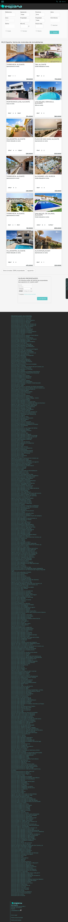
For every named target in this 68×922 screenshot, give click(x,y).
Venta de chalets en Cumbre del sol (20, 497)
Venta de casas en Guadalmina (19, 789)
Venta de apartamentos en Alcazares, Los (22, 485)
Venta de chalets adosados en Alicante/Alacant (23, 700)
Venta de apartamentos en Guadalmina (21, 448)
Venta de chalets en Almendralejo (20, 826)
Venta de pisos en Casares (18, 539)
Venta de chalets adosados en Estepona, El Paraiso (24, 424)
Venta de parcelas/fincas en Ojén (20, 586)
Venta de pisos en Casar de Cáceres (20, 441)
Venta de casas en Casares (18, 384)
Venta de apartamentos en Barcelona (21, 864)
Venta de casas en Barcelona (18, 576)
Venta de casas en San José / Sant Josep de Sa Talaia (25, 637)
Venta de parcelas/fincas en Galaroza (21, 849)
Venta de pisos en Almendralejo (19, 425)
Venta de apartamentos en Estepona (21, 327)
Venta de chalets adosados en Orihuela (21, 530)
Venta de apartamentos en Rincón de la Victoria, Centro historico (28, 612)
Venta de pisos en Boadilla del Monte (21, 726)
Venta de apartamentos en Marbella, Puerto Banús (24, 335)
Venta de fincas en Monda (18, 895)
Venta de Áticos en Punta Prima (19, 696)
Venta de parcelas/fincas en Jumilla (20, 809)
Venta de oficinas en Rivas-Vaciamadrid (21, 797)
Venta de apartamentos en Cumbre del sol (22, 465)
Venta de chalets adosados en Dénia (21, 542)
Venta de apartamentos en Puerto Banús (22, 337)
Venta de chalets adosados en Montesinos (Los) (23, 658)
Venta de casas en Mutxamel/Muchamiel (22, 450)
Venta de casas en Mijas (17, 469)
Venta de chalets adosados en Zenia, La (21, 633)
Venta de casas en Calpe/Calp (19, 619)
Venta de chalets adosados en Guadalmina (22, 443)
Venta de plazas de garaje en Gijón (20, 796)
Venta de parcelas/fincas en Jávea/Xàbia (21, 381)
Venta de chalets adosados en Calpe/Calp (22, 345)
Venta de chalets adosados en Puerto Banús (23, 779)
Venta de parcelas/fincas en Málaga (20, 807)
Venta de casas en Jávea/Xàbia (19, 782)
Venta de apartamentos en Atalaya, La (21, 514)
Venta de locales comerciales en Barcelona (22, 717)
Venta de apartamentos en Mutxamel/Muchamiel (24, 766)
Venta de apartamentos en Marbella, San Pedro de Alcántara (27, 386)
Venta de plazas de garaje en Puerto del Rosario (24, 339)
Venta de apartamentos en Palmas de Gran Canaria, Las (26, 656)
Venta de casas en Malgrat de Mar (20, 784)
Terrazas (23, 31)
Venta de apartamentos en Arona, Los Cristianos (24, 870)
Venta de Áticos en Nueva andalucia (20, 399)
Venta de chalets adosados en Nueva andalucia (23, 331)
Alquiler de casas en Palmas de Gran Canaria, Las (24, 404)
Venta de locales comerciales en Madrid (21, 391)
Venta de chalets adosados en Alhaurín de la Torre (24, 548)
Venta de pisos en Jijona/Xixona (19, 760)
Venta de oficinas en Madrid (18, 751)
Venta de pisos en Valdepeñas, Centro (21, 484)
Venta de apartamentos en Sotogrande (21, 816)
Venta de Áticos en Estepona (18, 357)
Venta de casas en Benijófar (18, 598)
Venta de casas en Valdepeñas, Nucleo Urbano (23, 839)
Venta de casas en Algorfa (18, 415)
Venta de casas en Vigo (17, 711)
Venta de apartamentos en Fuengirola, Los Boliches (25, 505)
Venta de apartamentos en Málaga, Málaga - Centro (25, 398)
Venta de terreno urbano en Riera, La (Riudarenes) (24, 676)
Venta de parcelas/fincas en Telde (20, 756)
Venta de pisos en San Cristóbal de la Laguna (23, 607)
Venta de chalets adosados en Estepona (21, 330)
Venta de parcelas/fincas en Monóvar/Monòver (23, 480)
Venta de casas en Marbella (18, 365)
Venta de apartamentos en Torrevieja (21, 319)
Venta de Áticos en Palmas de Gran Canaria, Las (23, 824)
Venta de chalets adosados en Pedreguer (22, 478)
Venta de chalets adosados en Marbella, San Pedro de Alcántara (28, 403)
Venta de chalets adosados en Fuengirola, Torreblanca (25, 834)
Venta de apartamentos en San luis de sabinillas (24, 495)
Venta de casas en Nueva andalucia (20, 359)
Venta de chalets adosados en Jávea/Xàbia (22, 351)
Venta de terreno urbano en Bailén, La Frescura (23, 494)
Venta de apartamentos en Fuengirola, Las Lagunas (25, 462)
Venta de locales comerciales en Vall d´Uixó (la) (23, 671)
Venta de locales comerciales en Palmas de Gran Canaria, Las (27, 366)
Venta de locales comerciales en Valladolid (22, 647)
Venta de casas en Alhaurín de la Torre (21, 707)
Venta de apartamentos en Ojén (19, 433)
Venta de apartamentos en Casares (20, 380)
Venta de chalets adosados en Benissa (21, 439)
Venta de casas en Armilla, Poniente (20, 577)
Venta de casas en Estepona (18, 347)
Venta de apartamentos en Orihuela (20, 410)
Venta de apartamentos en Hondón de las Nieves (24, 652)
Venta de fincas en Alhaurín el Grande (21, 581)
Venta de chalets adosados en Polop (20, 532)
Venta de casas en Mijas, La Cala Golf (21, 710)
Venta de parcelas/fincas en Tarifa (20, 673)
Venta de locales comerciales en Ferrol (21, 502)
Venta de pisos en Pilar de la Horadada (21, 681)
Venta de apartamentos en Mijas (19, 416)
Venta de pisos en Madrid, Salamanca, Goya (22, 764)
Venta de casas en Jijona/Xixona (19, 573)
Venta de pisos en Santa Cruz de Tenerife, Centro (24, 765)
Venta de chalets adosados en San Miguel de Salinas (25, 488)
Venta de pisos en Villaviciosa (19, 762)
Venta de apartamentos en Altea (19, 688)
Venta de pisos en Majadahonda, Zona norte (23, 557)
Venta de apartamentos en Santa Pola (21, 528)
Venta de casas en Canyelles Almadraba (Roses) (23, 534)
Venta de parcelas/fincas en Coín (19, 472)
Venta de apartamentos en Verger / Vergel (22, 767)
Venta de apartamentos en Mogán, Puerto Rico (23, 611)
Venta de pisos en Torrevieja (18, 420)
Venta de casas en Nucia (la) (18, 886)
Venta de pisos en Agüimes (18, 859)
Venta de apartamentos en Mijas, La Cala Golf (23, 731)
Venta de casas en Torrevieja (18, 356)
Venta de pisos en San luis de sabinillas (21, 558)
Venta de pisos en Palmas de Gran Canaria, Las (23, 325)
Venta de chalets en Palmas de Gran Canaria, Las (24, 411)
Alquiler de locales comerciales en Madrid (22, 498)
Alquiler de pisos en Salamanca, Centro (21, 463)
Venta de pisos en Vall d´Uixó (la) (20, 812)
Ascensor (54, 25)
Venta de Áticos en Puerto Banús (20, 561)
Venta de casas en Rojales (18, 370)
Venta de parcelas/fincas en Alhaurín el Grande (23, 648)
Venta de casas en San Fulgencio (20, 621)
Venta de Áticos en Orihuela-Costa (20, 822)
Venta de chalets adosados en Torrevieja (21, 369)
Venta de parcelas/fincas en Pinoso (20, 375)
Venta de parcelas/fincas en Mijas (20, 459)
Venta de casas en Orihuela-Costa (20, 888)
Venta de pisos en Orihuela (18, 811)
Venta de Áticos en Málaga (18, 540)
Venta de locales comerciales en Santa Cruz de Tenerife (25, 801)
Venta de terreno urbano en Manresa (21, 851)
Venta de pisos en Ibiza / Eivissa (19, 588)
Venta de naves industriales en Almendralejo (23, 720)
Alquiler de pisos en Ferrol (18, 626)
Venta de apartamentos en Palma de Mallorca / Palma (25, 691)
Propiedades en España (21, 316)
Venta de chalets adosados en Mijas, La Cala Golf (24, 436)
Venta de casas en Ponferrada (19, 639)
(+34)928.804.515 (16, 910)
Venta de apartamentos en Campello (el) (22, 591)
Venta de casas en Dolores (18, 742)
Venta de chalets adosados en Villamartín (22, 418)
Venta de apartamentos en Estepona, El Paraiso (23, 866)
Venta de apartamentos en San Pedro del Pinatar (24, 732)
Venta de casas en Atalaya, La (19, 668)
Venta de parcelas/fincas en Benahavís (21, 376)
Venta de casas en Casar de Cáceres (20, 453)
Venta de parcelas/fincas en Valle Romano (22, 722)
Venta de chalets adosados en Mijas (20, 340)
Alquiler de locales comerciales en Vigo (21, 582)
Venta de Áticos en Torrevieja (18, 467)
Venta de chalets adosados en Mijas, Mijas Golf (23, 549)
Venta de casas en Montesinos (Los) (20, 743)
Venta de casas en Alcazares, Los (19, 747)
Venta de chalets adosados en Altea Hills (22, 874)
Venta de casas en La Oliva (18, 564)
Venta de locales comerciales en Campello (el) (23, 799)
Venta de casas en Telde (17, 454)
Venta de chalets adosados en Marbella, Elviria (23, 413)
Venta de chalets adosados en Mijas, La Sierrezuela (24, 835)
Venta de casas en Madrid (18, 334)
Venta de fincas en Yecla (17, 602)
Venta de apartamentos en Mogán (20, 654)
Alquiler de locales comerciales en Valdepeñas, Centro (25, 643)
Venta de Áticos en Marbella (18, 468)
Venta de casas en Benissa (18, 780)
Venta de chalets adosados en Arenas (21, 617)
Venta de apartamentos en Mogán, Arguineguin (24, 594)
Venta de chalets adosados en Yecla (20, 663)
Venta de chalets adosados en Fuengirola (22, 562)
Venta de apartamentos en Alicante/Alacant (22, 346)
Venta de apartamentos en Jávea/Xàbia (21, 559)
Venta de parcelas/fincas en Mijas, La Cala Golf (23, 721)
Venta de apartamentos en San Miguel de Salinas (24, 428)
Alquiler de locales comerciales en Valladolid (23, 715)
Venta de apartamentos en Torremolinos (22, 396)
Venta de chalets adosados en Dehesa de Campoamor (25, 875)
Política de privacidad (30, 294)
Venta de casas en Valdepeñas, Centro (21, 638)
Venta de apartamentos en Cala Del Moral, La (23, 389)
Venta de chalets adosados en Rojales (21, 572)
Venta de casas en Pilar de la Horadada (21, 350)
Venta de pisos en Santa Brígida (19, 606)
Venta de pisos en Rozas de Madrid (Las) (21, 629)
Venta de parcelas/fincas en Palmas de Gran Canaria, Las (26, 537)
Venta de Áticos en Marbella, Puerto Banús (22, 529)
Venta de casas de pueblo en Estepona (21, 891)
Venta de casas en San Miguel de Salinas (22, 451)
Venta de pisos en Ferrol (17, 426)
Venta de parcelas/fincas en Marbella (21, 482)
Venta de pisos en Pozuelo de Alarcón (21, 861)
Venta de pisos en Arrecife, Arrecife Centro (22, 628)
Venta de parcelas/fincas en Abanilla (20, 723)
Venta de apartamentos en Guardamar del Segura (24, 349)
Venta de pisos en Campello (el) (19, 678)
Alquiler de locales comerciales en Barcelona (23, 713)
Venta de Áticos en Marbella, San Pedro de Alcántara (25, 825)
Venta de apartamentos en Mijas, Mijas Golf (22, 771)
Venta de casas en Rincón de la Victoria (21, 842)
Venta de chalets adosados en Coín (20, 489)
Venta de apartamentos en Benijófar (21, 464)
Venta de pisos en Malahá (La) (19, 538)
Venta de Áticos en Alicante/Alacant (20, 733)
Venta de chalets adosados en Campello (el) (22, 740)
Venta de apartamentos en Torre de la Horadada (24, 815)
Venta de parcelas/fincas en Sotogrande (21, 438)
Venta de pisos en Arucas (17, 651)
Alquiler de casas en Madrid (18, 363)
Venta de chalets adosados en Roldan (21, 881)
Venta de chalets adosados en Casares (21, 519)
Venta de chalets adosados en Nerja (20, 533)
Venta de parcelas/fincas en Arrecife (20, 806)
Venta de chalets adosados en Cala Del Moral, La (24, 518)
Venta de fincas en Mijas (17, 792)
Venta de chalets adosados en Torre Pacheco (23, 662)
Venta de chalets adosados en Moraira (21, 430)
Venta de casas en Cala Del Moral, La (20, 708)
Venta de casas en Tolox (17, 790)
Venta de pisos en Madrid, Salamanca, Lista (22, 525)
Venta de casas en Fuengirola (19, 455)
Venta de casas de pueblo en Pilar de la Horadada (24, 712)
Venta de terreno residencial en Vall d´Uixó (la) (23, 677)
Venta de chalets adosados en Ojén (20, 636)
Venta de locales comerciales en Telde (21, 847)
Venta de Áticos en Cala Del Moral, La (21, 697)
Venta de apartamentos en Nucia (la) (21, 592)
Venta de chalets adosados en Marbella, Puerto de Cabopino (27, 879)
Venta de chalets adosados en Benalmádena (23, 341)
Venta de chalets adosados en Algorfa (21, 434)
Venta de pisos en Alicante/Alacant (20, 354)
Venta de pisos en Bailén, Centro (19, 683)
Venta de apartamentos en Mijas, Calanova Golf (23, 817)
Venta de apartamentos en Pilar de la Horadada (23, 364)
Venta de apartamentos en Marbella (20, 322)
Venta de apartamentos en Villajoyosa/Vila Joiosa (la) (25, 373)
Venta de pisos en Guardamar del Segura (22, 854)
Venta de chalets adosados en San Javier (22, 883)
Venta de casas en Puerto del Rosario (21, 522)
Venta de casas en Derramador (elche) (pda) (23, 781)
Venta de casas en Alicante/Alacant (20, 508)
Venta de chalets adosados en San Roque (22, 616)
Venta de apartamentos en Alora (19, 631)
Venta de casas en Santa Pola (19, 520)
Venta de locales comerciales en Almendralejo (23, 554)
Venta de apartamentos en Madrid (20, 429)
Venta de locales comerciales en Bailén (21, 846)
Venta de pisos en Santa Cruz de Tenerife (22, 686)
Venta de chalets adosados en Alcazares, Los (23, 550)
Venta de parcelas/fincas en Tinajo (20, 757)
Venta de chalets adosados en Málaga (21, 408)
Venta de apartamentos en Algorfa (20, 687)
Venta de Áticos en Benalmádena (20, 390)
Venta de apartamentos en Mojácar (20, 609)
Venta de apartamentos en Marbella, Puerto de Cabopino (26, 515)
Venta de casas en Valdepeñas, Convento (22, 786)
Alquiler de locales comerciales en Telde (21, 795)
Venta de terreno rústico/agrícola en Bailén (22, 587)
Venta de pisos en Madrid (18, 504)
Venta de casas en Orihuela (18, 394)
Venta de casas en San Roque (19, 785)
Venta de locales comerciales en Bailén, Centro (23, 753)
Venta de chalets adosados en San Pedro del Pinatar (25, 563)
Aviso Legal (14, 915)
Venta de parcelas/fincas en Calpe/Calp (21, 503)
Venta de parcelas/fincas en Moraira (20, 672)
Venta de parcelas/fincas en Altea (20, 804)
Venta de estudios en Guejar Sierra (20, 547)
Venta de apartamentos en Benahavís (21, 321)
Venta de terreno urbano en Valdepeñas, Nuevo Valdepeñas (27, 568)
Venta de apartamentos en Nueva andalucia (23, 320)
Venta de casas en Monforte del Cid (20, 885)
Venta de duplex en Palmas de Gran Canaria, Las (24, 821)
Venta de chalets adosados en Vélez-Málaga (22, 837)
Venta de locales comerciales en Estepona (22, 555)
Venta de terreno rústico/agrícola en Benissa (23, 483)
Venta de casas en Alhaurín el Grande (21, 599)
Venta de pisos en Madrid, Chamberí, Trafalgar (23, 727)
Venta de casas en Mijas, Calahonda (20, 479)
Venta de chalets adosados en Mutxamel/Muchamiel (25, 830)
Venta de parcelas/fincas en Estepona (21, 378)
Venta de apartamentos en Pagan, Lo (21, 774)
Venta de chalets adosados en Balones (21, 701)
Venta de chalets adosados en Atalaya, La (22, 660)
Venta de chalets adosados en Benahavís (22, 329)
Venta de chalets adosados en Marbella (21, 332)
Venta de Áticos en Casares (18, 613)
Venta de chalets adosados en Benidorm (22, 737)
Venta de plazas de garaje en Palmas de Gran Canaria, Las (26, 583)
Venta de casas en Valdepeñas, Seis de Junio (23, 787)
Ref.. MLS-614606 (54, 210)
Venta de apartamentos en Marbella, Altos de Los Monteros (27, 730)
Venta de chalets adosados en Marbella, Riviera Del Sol (25, 618)
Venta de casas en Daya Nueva (19, 884)
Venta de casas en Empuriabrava (20, 624)
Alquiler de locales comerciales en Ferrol (22, 644)
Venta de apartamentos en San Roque (21, 692)
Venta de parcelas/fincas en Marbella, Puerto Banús (24, 759)
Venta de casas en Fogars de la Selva (21, 623)
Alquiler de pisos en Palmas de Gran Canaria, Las (24, 552)
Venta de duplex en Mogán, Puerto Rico (21, 820)
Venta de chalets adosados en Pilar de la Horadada (24, 507)
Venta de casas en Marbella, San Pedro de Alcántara (25, 579)
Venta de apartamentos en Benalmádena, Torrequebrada (26, 657)
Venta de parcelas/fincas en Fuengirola (21, 850)
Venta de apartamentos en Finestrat (20, 393)
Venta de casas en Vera (17, 440)
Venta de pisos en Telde (17, 385)
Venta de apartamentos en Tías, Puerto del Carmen (24, 728)
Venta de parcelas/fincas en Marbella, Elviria (22, 649)
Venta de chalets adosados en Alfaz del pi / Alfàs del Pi (25, 873)
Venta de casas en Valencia (18, 791)
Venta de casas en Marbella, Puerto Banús (22, 409)
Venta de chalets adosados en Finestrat (21, 361)
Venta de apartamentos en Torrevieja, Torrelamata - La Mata (27, 690)
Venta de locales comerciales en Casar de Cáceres (24, 800)
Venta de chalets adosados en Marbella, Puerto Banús (25, 371)
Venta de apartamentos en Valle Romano (22, 868)
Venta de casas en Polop (17, 444)
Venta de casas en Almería (18, 622)
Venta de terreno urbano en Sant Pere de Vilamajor (24, 852)
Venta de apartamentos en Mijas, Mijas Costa (23, 477)
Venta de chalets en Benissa (18, 736)
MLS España (14, 905)
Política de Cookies (16, 920)
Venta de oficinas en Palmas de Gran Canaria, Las (24, 553)
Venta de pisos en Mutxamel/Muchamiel (22, 680)
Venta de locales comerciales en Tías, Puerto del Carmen (26, 493)
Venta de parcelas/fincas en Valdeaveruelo (22, 755)
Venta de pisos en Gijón (17, 856)
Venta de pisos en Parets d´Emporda (21, 421)
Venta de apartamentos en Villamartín (21, 460)
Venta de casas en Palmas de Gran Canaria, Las (23, 324)
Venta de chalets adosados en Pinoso (21, 702)
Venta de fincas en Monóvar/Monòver (21, 893)
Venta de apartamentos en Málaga (20, 336)
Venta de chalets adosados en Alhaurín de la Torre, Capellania (27, 831)
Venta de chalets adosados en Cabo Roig (22, 597)
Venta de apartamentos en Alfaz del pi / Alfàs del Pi (24, 863)
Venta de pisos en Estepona (18, 379)
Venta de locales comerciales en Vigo (21, 567)
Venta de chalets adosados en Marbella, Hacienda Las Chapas (27, 703)
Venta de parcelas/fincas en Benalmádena (22, 524)
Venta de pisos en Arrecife (18, 860)
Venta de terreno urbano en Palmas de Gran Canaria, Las (26, 544)
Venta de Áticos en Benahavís (19, 449)
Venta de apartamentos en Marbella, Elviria (22, 423)
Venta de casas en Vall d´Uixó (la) (20, 889)
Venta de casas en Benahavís (18, 509)
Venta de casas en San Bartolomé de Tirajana (23, 706)
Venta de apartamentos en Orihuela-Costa (22, 513)
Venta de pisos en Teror (17, 589)
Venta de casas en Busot (17, 705)
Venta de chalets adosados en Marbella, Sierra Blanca (25, 777)
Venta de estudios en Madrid (18, 517)
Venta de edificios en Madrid (18, 802)
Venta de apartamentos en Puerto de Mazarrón (23, 869)
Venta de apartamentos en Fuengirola (21, 317)
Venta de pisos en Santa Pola (18, 855)
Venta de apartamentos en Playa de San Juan (23, 527)
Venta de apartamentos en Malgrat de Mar (22, 865)
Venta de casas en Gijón (17, 445)
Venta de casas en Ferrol (17, 666)
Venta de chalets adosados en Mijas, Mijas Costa (24, 405)
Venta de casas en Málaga (18, 512)
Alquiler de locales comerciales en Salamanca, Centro (25, 750)
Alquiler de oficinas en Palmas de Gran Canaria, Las (24, 458)
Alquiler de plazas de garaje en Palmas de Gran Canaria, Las (27, 845)
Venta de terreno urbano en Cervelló (20, 810)
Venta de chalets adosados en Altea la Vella (22, 829)
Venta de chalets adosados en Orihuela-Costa (23, 401)
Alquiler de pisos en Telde (18, 670)
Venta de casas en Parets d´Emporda (21, 368)
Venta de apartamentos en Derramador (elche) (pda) (25, 814)
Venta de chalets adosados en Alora (20, 878)
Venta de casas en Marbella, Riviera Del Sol (22, 510)
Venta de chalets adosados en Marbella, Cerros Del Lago (26, 741)
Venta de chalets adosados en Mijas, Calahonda (23, 543)
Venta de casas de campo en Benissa (21, 844)
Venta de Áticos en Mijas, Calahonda (20, 596)
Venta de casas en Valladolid (18, 431)
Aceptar (28, 294)
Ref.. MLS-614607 (26, 210)
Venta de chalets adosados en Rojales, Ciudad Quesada (26, 383)
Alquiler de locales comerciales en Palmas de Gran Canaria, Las (28, 388)
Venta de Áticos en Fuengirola (19, 342)
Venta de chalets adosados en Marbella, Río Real (24, 634)
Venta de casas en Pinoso (18, 574)
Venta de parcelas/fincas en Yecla (20, 473)
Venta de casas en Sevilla (17, 890)
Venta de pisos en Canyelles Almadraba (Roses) (23, 682)
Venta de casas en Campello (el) (19, 665)
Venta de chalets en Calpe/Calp (19, 871)
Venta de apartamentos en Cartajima (21, 695)
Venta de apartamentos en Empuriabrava (22, 693)
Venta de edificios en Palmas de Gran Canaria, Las (24, 584)
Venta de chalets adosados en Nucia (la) (21, 487)
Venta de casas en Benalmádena (20, 419)
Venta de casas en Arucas (18, 667)
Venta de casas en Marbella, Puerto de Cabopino (24, 642)
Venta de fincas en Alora (17, 894)
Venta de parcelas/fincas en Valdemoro (21, 627)
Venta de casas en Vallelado (18, 601)
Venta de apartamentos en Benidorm (21, 360)
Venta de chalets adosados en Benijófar (21, 614)
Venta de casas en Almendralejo (19, 490)
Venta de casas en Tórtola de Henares (21, 578)
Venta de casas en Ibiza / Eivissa (19, 446)
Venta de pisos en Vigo (17, 685)
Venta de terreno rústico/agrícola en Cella (22, 474)
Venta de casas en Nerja (17, 841)
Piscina (38, 31)
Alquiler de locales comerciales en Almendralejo (24, 794)
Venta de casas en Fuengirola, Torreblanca (22, 840)
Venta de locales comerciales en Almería (22, 716)
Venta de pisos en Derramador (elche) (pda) (22, 725)
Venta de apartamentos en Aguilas (20, 772)
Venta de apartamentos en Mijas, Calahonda (23, 406)
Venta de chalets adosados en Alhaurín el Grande (24, 435)
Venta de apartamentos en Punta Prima (21, 593)
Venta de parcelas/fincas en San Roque (21, 805)
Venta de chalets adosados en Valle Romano (23, 836)
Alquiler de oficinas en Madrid (19, 748)
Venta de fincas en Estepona (18, 566)
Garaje (8, 31)
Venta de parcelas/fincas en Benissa (20, 535)
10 (29, 195)
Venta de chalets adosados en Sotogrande (22, 355)
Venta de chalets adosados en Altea (20, 400)
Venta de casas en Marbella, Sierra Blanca (22, 746)
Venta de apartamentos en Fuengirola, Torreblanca (24, 475)
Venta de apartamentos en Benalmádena (22, 326)
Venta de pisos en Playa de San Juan (21, 761)
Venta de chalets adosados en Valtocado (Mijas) (23, 880)
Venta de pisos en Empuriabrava (19, 858)
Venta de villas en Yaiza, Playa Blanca (21, 492)
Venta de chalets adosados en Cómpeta (21, 832)
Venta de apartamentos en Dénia (20, 545)
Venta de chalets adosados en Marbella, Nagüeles (24, 661)
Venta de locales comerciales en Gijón (21, 500)
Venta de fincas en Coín (17, 456)
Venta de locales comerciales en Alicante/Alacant (24, 470)
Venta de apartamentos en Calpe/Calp (21, 344)
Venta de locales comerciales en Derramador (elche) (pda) (26, 752)
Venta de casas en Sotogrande (19, 745)
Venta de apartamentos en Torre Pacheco (22, 819)
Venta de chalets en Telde (18, 775)
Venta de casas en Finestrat (18, 374)
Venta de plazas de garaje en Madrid (21, 499)
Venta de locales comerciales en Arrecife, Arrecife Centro (26, 718)
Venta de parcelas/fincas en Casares (20, 675)
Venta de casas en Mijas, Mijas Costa (20, 523)
